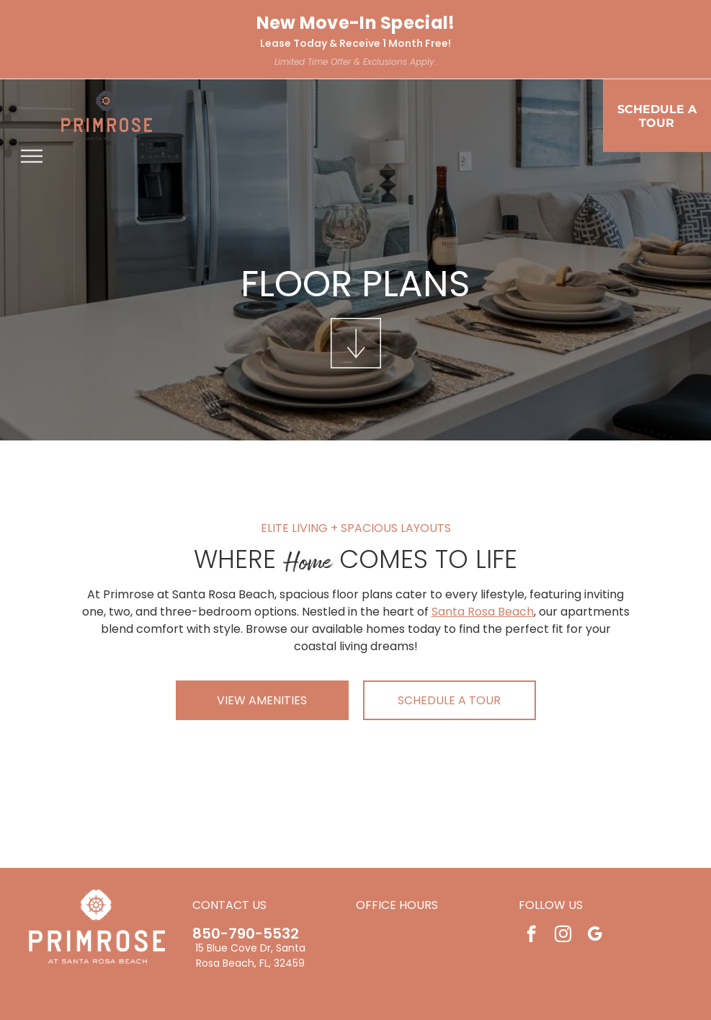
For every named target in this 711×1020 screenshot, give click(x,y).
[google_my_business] (594, 935)
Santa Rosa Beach (482, 611)
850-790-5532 (245, 933)
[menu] (31, 156)
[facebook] (531, 935)
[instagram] (563, 935)
